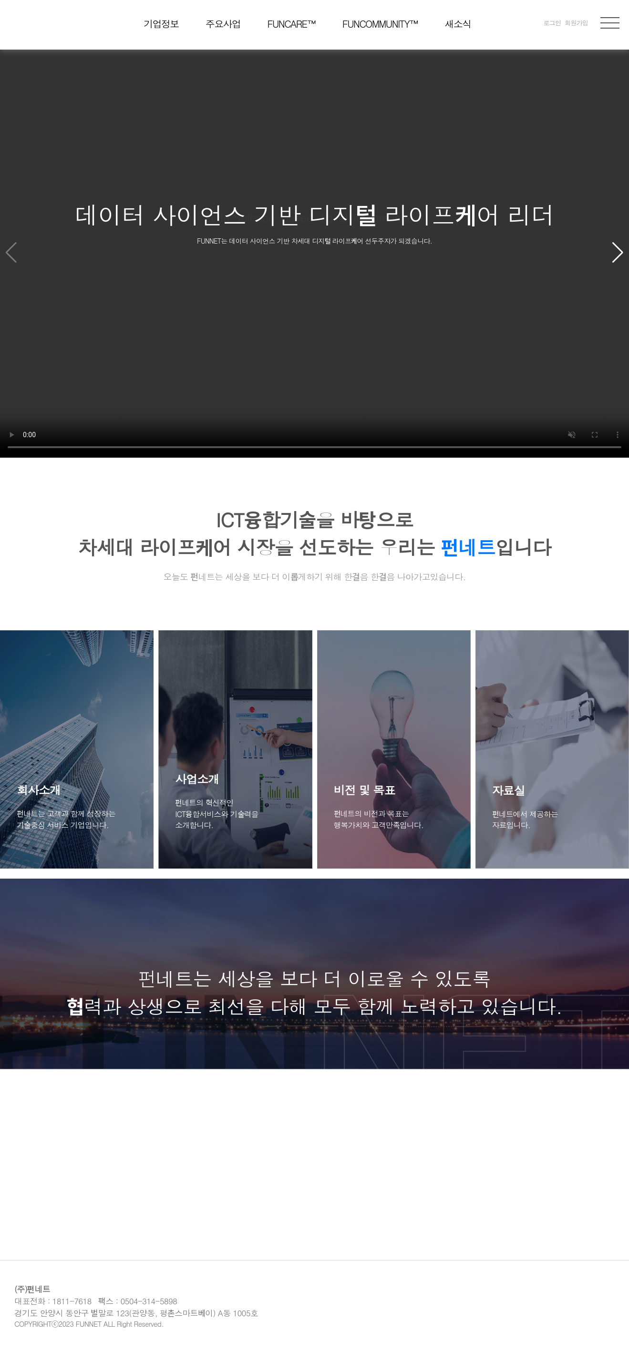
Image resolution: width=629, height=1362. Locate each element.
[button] (617, 252)
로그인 (552, 22)
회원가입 (576, 22)
